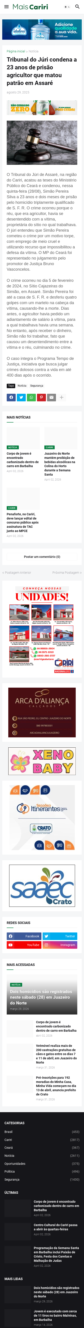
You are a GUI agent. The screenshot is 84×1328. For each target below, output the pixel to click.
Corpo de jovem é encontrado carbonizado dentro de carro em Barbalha (23, 460)
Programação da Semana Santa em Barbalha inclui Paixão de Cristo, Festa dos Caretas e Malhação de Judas (56, 1254)
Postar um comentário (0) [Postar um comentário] (42, 557)
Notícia (34, 51)
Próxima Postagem (65, 572)
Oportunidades (42, 1164)
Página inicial (16, 51)
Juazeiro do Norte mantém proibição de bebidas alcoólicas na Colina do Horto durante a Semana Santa (59, 464)
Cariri (42, 1140)
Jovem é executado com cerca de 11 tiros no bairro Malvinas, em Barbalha (55, 1315)
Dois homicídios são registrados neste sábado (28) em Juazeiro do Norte (56, 1292)
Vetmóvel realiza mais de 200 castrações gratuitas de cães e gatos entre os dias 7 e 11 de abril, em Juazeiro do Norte (56, 1054)
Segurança (36, 385)
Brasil (42, 1132)
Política (42, 1171)
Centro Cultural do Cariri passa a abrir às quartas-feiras (56, 1227)
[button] (6, 7)
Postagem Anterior (18, 572)
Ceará (42, 1148)
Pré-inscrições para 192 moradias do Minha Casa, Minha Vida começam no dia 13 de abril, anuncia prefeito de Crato (56, 1086)
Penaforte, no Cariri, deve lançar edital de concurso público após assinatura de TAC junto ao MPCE (23, 522)
